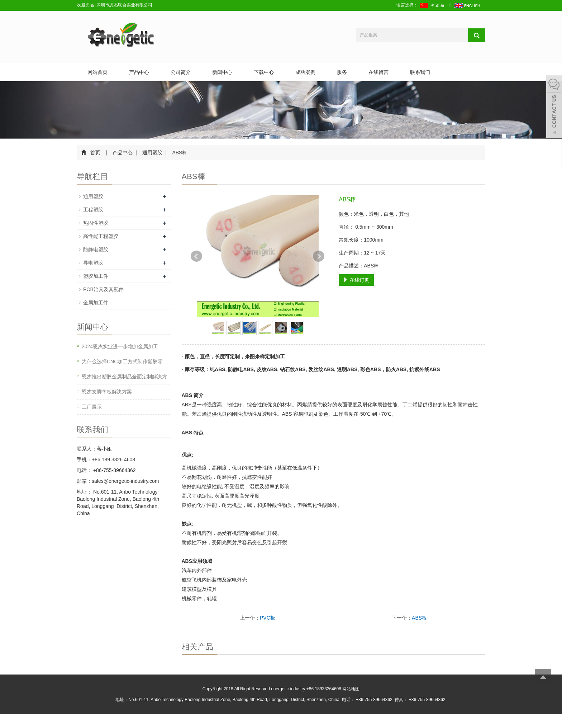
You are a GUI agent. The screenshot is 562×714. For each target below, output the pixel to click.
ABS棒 (179, 152)
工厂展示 (92, 407)
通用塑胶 (152, 152)
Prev (196, 256)
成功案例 (305, 72)
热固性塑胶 (95, 223)
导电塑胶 (93, 263)
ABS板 (419, 618)
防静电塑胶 (95, 249)
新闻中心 (222, 72)
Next (318, 256)
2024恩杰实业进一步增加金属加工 (120, 346)
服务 (342, 72)
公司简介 (181, 72)
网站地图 (350, 688)
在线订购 (356, 280)
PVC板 (267, 618)
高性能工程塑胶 (100, 236)
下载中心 (264, 72)
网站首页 (97, 72)
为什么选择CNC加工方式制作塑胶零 (122, 361)
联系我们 (420, 72)
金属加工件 (95, 302)
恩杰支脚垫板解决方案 (107, 392)
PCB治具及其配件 (103, 289)
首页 (95, 152)
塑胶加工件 (95, 276)
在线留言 (378, 72)
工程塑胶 (93, 210)
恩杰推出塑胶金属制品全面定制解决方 (124, 376)
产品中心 (139, 72)
